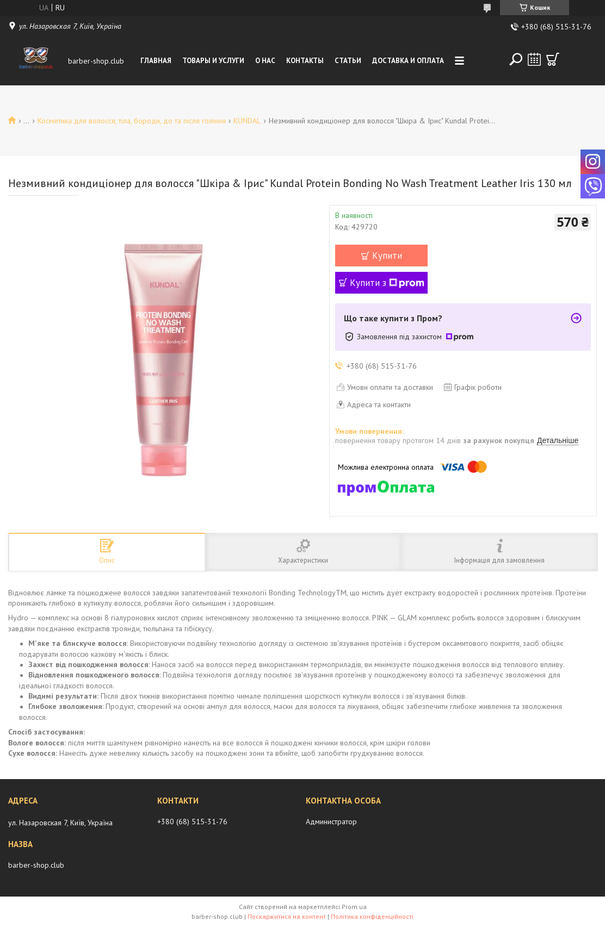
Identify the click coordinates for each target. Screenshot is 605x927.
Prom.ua (354, 907)
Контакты (305, 60)
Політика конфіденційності (372, 916)
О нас (265, 60)
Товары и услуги (213, 60)
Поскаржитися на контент (287, 916)
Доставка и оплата (408, 60)
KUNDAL (247, 120)
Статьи (348, 60)
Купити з (387, 283)
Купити (387, 256)
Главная (155, 60)
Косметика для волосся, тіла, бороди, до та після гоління (132, 120)
